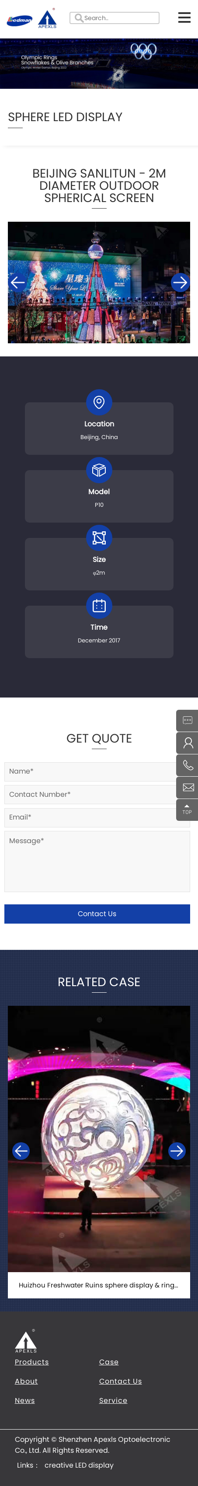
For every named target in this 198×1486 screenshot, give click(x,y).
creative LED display (79, 1465)
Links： (28, 1465)
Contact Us (97, 914)
